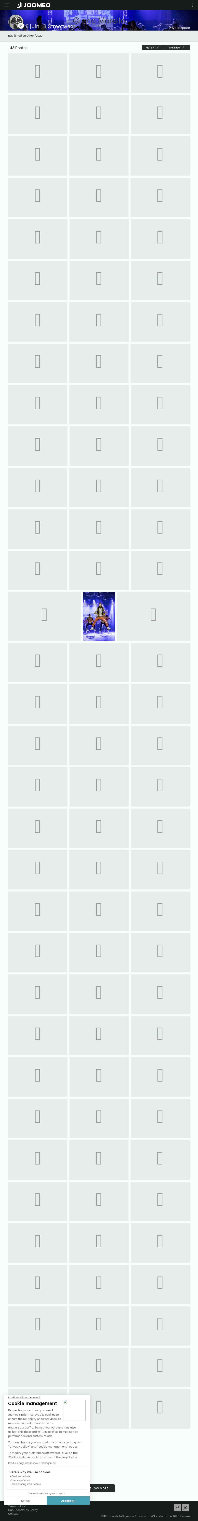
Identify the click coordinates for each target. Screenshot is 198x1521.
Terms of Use (16, 1506)
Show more (99, 1488)
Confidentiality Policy (23, 1510)
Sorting (177, 47)
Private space (179, 27)
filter (153, 47)
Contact (14, 1513)
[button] (10, 1500)
